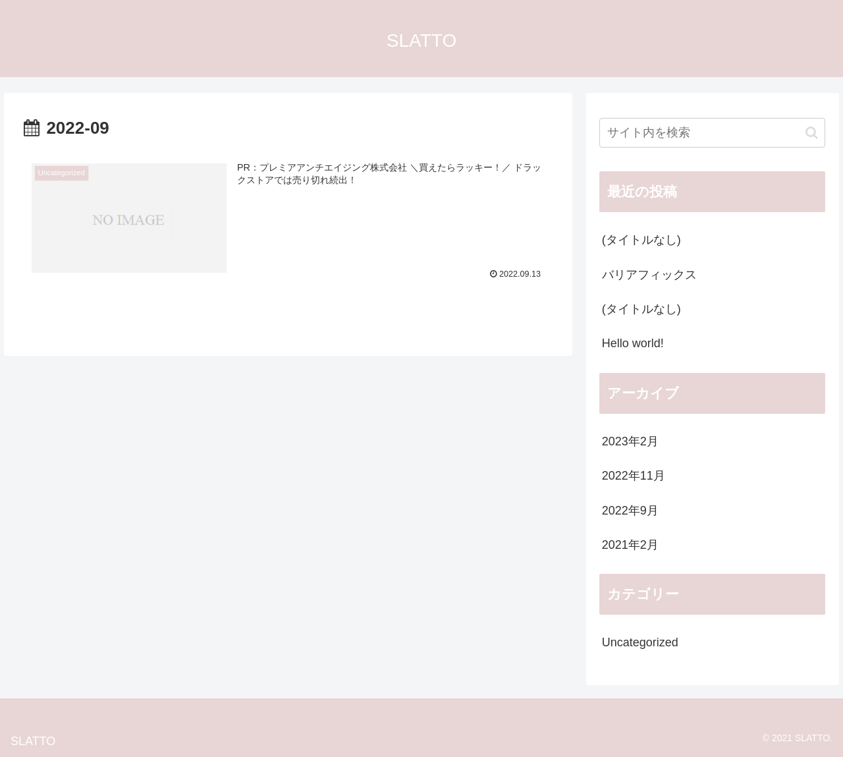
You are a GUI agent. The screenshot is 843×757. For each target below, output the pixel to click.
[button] (811, 132)
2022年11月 (633, 475)
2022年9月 (630, 510)
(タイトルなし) (641, 239)
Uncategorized (640, 642)
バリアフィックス (649, 274)
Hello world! (633, 343)
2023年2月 (630, 441)
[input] (712, 133)
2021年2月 (630, 544)
